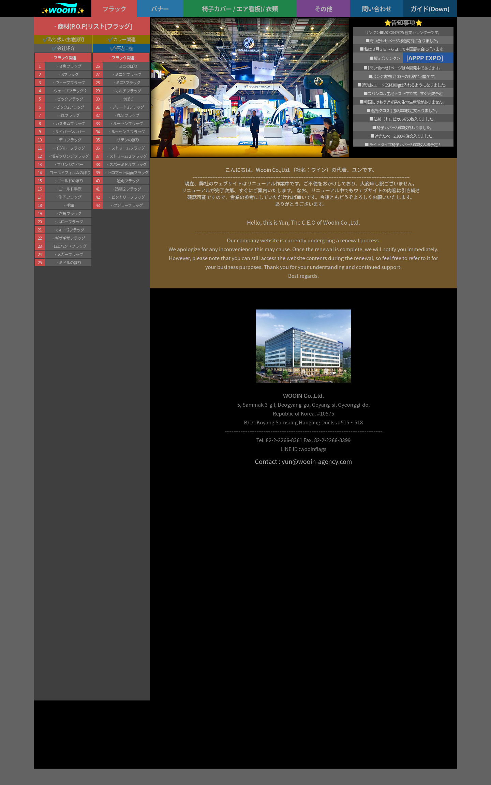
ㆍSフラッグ (68, 74)
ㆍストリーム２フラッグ (126, 156)
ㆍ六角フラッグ (68, 213)
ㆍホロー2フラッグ (68, 229)
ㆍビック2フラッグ (68, 107)
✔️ (54, 48)
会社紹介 (66, 48)
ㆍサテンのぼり (126, 139)
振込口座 (124, 48)
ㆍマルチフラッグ (126, 90)
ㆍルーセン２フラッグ (126, 131)
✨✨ (62, 10)
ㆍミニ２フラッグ (126, 74)
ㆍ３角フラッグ (68, 66)
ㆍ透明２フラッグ (126, 189)
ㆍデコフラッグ (68, 139)
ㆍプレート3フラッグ (126, 107)
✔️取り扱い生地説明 (63, 39)
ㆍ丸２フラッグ (126, 115)
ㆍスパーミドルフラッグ (126, 164)
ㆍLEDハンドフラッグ (68, 246)
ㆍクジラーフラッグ (126, 205)
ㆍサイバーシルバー (68, 131)
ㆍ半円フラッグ (68, 197)
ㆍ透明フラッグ (126, 180)
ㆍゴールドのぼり (68, 180)
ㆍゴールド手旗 (68, 189)
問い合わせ (377, 8)
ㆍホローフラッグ (68, 221)
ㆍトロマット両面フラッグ (126, 172)
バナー (160, 8)
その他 (323, 8)
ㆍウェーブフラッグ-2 (68, 90)
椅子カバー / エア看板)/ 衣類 (240, 8)
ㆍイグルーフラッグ (68, 148)
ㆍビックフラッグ (68, 99)
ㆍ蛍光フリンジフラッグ (68, 156)
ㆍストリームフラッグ (126, 148)
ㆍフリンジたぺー (68, 164)
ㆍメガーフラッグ (68, 254)
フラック (114, 8)
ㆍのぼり (126, 99)
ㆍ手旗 (68, 205)
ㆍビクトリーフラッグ (126, 197)
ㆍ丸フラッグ (68, 115)
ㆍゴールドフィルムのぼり (68, 172)
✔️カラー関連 (121, 39)
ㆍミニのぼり (126, 66)
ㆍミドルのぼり (68, 262)
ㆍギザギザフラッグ (68, 238)
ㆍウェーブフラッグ (68, 82)
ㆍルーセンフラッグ (126, 123)
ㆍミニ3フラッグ (126, 82)
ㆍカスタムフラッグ (68, 123)
